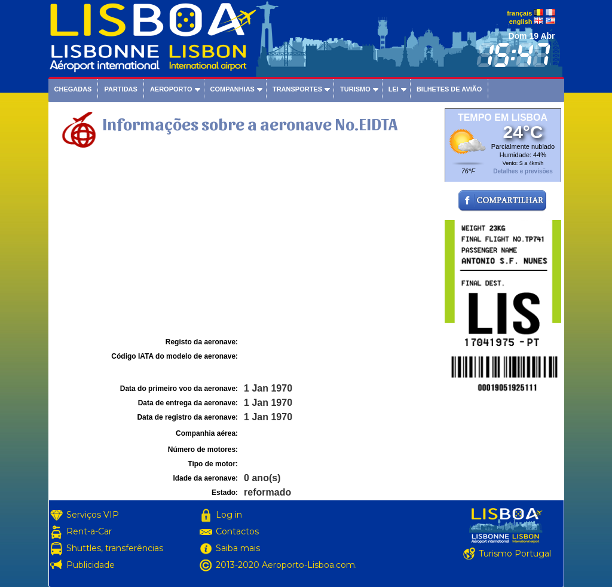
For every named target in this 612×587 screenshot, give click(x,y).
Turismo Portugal (515, 553)
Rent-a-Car (89, 531)
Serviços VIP (92, 514)
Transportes (297, 89)
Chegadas (73, 89)
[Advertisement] (245, 244)
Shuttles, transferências (114, 548)
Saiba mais (238, 548)
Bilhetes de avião (449, 89)
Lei (393, 89)
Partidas (120, 89)
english (521, 21)
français (519, 13)
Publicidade (90, 565)
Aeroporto (171, 89)
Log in (229, 514)
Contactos (237, 531)
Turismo (355, 89)
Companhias (232, 89)
